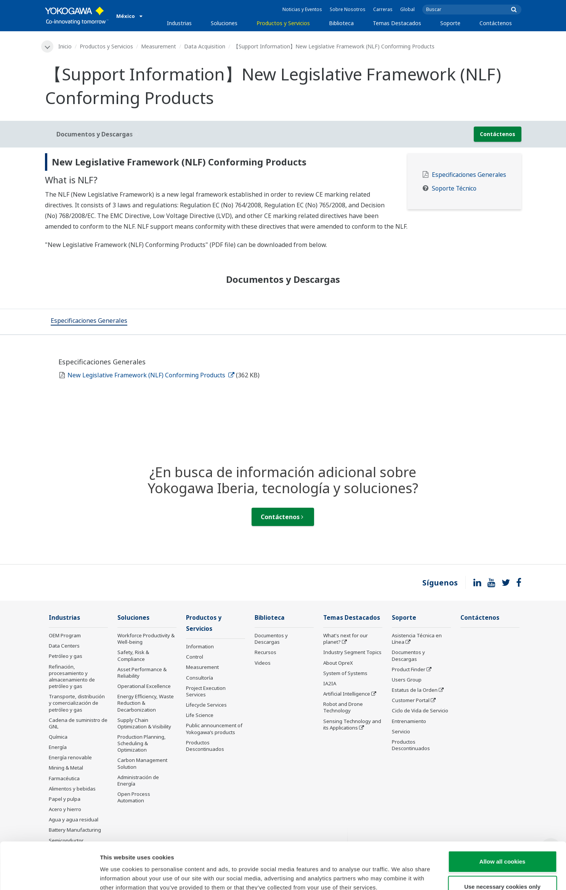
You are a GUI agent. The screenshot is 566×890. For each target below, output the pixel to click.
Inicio (65, 46)
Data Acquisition (204, 46)
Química (58, 736)
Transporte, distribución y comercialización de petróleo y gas (77, 703)
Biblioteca (341, 23)
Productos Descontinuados (205, 745)
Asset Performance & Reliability (142, 672)
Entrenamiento (409, 721)
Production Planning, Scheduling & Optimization (141, 743)
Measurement (158, 46)
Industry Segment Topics (352, 652)
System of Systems (345, 673)
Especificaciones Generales (469, 175)
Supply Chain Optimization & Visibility (144, 723)
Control (194, 656)
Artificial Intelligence (346, 693)
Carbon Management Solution (142, 763)
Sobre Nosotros (348, 9)
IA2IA (329, 683)
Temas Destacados (397, 23)
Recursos (265, 652)
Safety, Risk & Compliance (133, 655)
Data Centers (64, 645)
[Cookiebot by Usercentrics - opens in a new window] (49, 875)
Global (407, 9)
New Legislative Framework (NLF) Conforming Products (150, 375)
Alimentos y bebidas (72, 788)
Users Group (407, 679)
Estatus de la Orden (415, 689)
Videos (263, 662)
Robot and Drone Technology (343, 707)
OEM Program (65, 635)
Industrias (179, 23)
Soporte (450, 23)
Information (200, 646)
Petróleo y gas (65, 656)
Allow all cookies (502, 814)
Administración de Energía (138, 780)
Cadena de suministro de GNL (78, 723)
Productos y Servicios (283, 23)
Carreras (383, 9)
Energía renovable (70, 757)
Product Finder (408, 669)
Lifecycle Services (206, 704)
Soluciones (224, 23)
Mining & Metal (66, 767)
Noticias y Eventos (302, 9)
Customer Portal (411, 700)
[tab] (89, 321)
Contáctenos (495, 23)
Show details (400, 875)
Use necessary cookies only (502, 840)
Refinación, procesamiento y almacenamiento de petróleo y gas (72, 676)
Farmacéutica (64, 778)
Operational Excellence (144, 686)
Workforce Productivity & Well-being (146, 638)
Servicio (401, 731)
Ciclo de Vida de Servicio (420, 710)
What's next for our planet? (345, 638)
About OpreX (338, 662)
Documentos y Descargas (271, 638)
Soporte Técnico (454, 188)
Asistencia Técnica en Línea (417, 638)
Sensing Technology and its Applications (352, 724)
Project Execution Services (206, 691)
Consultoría (199, 677)
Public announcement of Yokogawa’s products (214, 728)
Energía (58, 747)
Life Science (199, 715)
